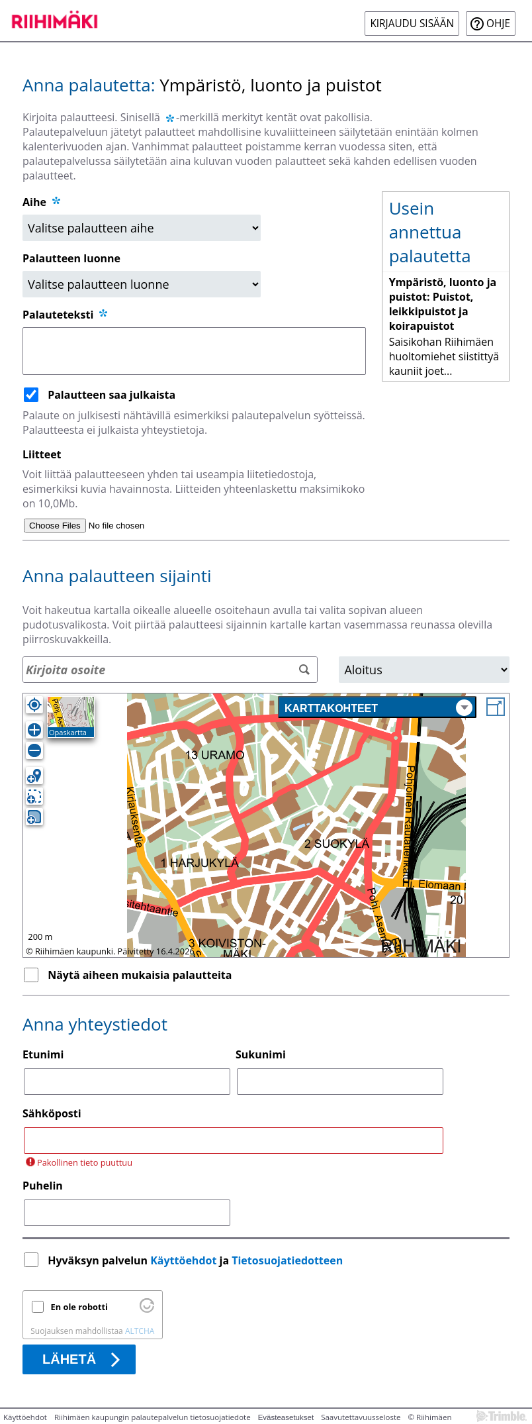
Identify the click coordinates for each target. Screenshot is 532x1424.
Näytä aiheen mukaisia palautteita (140, 975)
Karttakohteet (378, 707)
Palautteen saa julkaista (111, 394)
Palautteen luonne (71, 258)
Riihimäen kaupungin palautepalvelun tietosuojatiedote (152, 1417)
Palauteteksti (65, 314)
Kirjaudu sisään (412, 23)
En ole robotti (79, 1307)
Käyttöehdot (183, 1260)
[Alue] (424, 669)
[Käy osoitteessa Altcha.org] (147, 1309)
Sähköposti (51, 1113)
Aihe (34, 202)
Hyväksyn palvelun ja (196, 1260)
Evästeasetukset (286, 1417)
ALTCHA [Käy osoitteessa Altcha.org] (139, 1331)
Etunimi (43, 1054)
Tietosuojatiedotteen (287, 1260)
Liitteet (42, 454)
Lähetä (69, 1359)
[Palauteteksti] (194, 351)
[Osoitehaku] (170, 669)
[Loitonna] (34, 750)
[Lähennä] (34, 729)
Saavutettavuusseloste (360, 1417)
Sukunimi (261, 1054)
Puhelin (42, 1185)
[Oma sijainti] (34, 704)
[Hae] (304, 670)
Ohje (498, 23)
